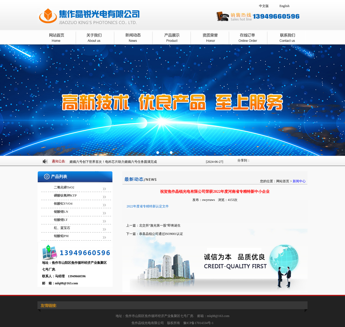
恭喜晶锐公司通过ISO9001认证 (161, 234)
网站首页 (282, 181)
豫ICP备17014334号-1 (198, 323)
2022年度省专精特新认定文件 (148, 206)
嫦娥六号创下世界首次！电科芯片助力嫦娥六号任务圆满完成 (113, 162)
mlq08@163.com (66, 283)
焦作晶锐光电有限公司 (172, 100)
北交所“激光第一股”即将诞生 (160, 225)
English (284, 6)
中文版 (264, 6)
